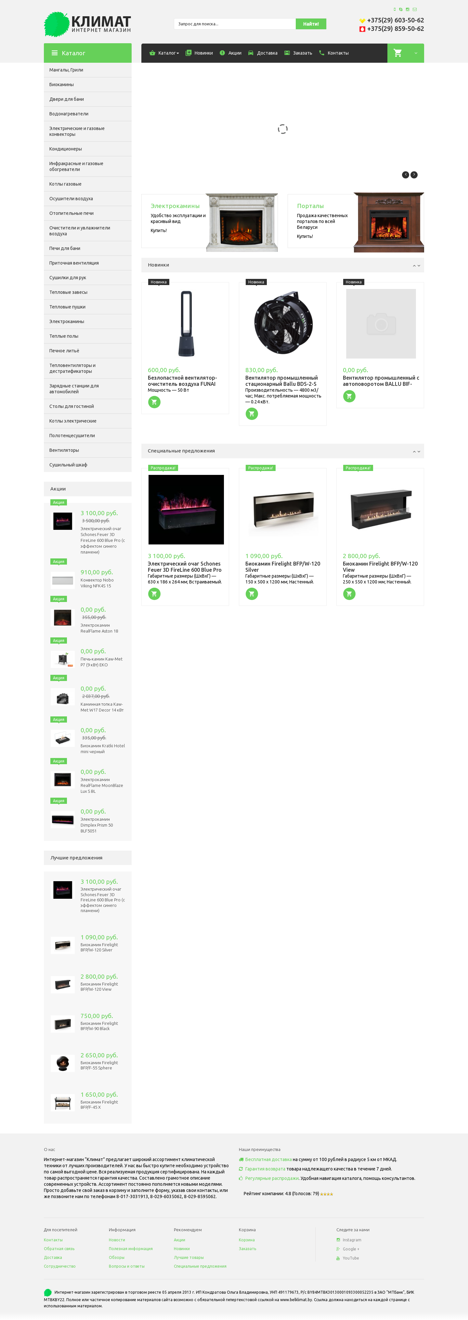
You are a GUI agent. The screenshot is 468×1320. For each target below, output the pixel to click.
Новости (117, 1240)
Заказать (247, 1249)
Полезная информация (131, 1249)
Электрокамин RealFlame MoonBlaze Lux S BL (102, 785)
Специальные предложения (200, 1266)
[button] (154, 401)
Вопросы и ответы (127, 1266)
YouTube (347, 1258)
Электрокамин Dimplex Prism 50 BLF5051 (97, 825)
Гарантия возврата (262, 1168)
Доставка (53, 1257)
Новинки (182, 1249)
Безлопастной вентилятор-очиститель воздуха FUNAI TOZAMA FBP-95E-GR (182, 384)
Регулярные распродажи (269, 1178)
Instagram (348, 1240)
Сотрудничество (60, 1266)
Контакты (53, 1240)
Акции (179, 1240)
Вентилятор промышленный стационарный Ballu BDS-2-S (281, 381)
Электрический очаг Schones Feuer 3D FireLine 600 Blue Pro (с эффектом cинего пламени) (103, 540)
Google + (347, 1249)
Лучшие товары (189, 1257)
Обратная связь (59, 1249)
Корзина (247, 1240)
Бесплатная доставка (265, 1159)
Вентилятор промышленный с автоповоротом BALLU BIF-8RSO (381, 384)
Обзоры (116, 1257)
